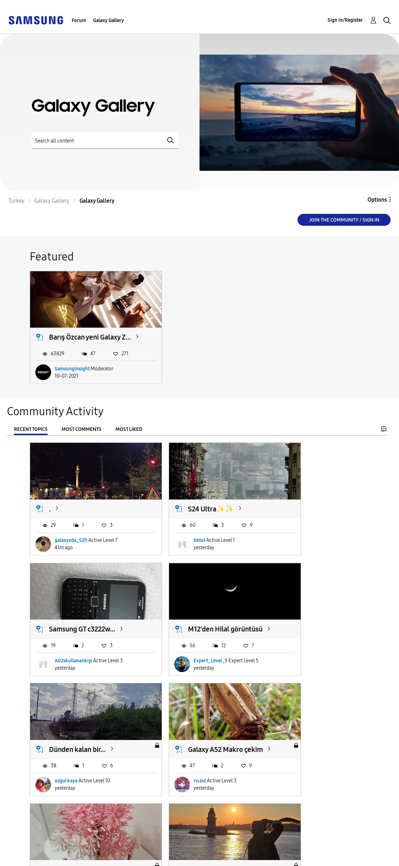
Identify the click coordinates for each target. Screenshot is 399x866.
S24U (172, 726)
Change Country (262, 851)
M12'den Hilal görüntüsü (69, 612)
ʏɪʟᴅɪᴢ (292, 648)
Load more (51, 809)
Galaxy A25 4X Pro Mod (307, 730)
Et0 (174, 767)
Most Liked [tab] (128, 428)
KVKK (131, 861)
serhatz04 (65, 767)
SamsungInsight (72, 367)
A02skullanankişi (304, 529)
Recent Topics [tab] (31, 428)
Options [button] (377, 199)
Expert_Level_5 (72, 648)
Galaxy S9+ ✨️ (70, 726)
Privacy (20, 854)
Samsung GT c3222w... (313, 497)
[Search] (104, 140)
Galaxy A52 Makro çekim (307, 612)
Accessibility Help (34, 842)
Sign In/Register (345, 20)
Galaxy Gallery (108, 20)
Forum (79, 20)
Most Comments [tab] (82, 428)
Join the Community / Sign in (344, 220)
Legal (132, 854)
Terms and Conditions (154, 842)
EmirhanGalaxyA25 (306, 767)
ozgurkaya (181, 648)
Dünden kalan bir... (192, 607)
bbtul (176, 529)
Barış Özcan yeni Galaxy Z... (74, 331)
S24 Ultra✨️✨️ (187, 497)
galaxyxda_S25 (71, 529)
